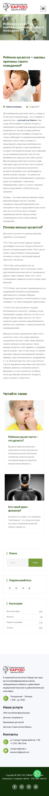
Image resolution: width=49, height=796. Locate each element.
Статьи (10, 628)
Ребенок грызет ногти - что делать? (23, 438)
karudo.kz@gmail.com (19, 752)
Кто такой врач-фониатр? (18, 508)
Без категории (13, 611)
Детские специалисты (13, 717)
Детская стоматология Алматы (17, 727)
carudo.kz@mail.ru (18, 749)
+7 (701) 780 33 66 (18, 743)
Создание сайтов (21, 778)
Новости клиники (14, 107)
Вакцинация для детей (13, 722)
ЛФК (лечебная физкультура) (16, 713)
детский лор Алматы (27, 120)
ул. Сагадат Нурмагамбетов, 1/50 (25, 740)
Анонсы (10, 617)
